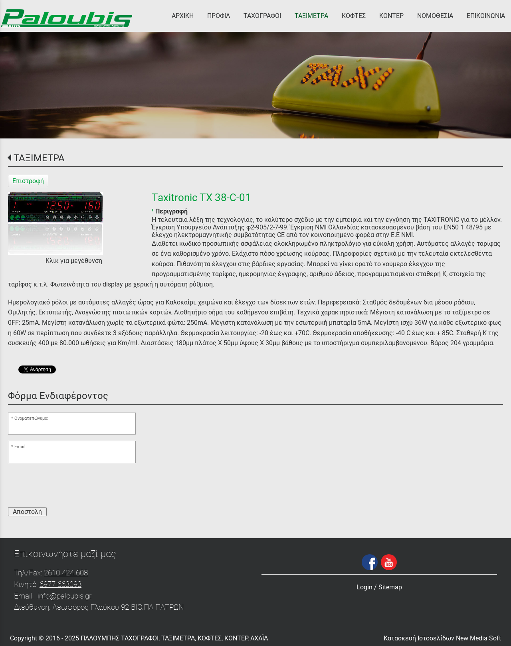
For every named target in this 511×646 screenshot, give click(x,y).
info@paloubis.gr (64, 596)
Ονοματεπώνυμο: (31, 418)
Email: (20, 446)
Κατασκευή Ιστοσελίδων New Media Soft (442, 638)
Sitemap (390, 587)
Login (364, 587)
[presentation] (68, 485)
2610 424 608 (66, 572)
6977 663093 (60, 584)
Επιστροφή (28, 181)
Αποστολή (27, 512)
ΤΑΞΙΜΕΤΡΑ (39, 158)
